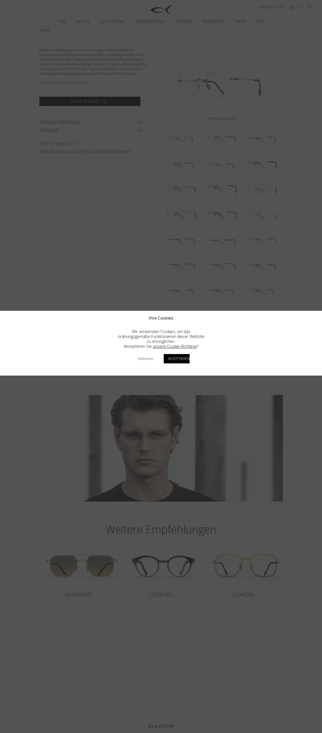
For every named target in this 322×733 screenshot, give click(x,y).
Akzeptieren (179, 358)
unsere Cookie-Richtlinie (175, 346)
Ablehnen (145, 358)
